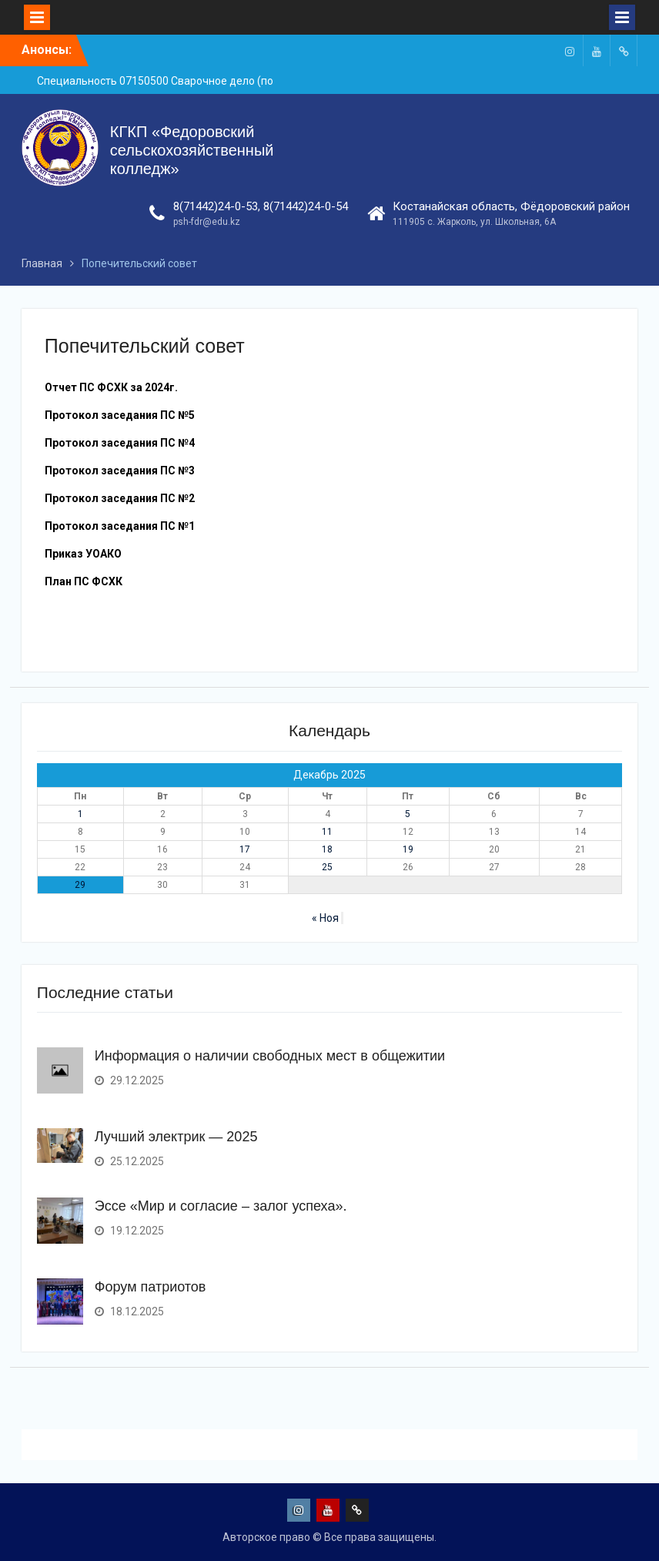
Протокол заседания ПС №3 (120, 470)
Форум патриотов (150, 1287)
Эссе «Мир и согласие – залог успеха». (221, 1206)
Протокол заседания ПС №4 (120, 443)
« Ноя (325, 918)
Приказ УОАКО (83, 554)
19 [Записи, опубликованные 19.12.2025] (408, 849)
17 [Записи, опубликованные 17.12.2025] (244, 849)
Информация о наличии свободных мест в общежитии (270, 1056)
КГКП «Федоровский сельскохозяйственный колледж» (192, 150)
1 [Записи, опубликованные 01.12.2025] (80, 814)
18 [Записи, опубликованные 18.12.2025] (327, 849)
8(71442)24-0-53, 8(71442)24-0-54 (260, 206)
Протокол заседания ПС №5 (120, 415)
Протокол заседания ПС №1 (120, 526)
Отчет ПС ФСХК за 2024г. (111, 387)
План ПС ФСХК (83, 581)
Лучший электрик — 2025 (176, 1136)
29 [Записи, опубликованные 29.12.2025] (80, 884)
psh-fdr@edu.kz (206, 221)
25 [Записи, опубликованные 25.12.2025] (327, 867)
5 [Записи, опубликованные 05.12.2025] (407, 814)
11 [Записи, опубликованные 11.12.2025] (327, 831)
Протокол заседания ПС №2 (120, 498)
